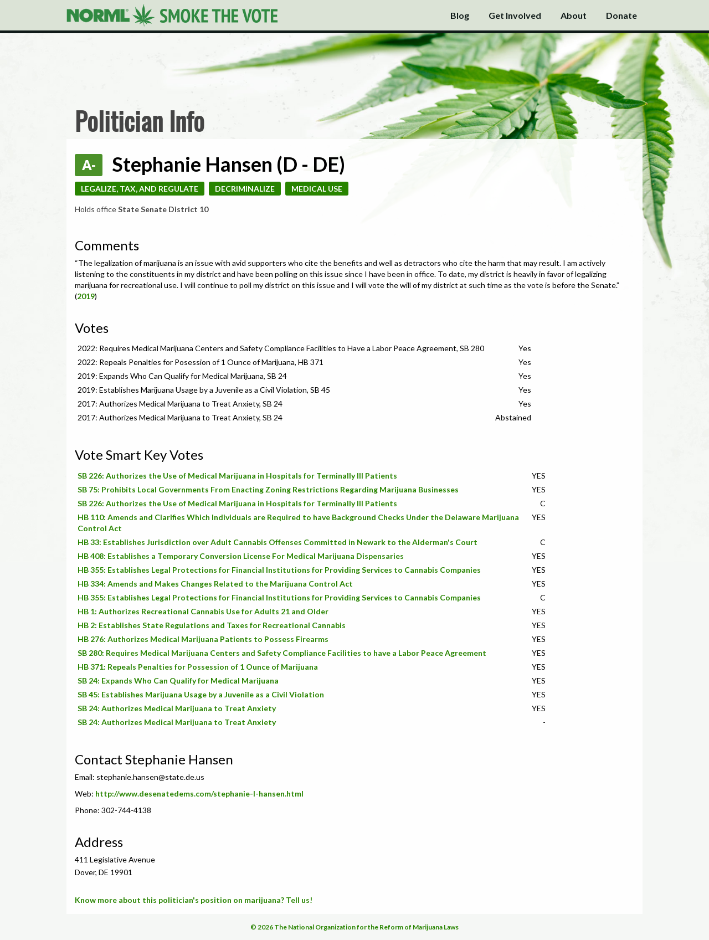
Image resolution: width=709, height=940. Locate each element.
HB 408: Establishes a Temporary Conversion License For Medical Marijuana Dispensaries (241, 556)
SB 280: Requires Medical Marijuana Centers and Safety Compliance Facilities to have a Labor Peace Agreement (282, 653)
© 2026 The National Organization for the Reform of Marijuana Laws (354, 927)
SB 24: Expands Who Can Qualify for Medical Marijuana (178, 680)
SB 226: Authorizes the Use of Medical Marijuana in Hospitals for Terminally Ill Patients (237, 475)
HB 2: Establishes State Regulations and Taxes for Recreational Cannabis (212, 625)
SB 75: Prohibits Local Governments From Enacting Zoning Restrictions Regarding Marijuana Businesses (268, 489)
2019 (86, 296)
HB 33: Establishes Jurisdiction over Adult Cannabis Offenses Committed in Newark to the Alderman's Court (277, 542)
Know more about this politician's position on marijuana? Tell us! (193, 900)
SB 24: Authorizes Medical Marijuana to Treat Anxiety (177, 708)
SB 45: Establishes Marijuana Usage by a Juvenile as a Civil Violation (201, 694)
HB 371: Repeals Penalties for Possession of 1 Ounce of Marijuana (198, 666)
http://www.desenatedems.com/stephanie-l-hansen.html (199, 793)
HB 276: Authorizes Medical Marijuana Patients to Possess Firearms (203, 639)
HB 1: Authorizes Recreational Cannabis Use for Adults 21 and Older (203, 611)
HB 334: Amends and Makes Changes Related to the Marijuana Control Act (215, 583)
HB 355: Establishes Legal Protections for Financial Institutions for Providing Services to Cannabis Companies (279, 569)
